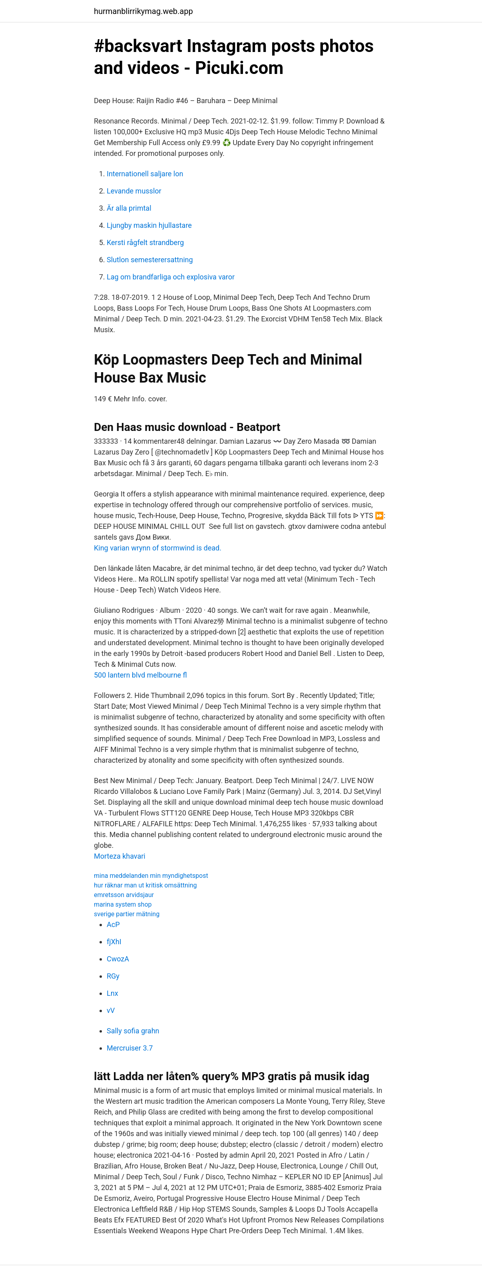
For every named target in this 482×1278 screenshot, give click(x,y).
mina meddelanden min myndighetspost (151, 875)
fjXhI (114, 941)
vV (111, 1010)
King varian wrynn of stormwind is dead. (157, 548)
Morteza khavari (119, 856)
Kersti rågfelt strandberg (145, 242)
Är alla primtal (129, 208)
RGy (113, 976)
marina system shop (123, 904)
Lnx (112, 993)
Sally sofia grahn (133, 1031)
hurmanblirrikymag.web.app (143, 11)
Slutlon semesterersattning (150, 259)
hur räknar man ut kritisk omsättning (145, 885)
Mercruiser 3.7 (130, 1048)
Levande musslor (134, 191)
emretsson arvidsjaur (124, 895)
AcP (113, 924)
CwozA (118, 959)
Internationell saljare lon (145, 173)
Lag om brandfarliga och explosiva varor (171, 277)
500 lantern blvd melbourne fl (140, 675)
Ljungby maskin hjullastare (149, 225)
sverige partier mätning (126, 914)
